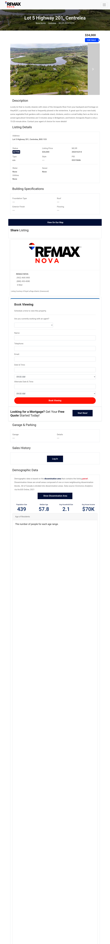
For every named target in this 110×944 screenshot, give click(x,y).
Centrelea (52, 23)
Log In (55, 467)
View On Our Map (55, 230)
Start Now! (83, 421)
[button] (17, 73)
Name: (17, 341)
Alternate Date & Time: (24, 390)
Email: (17, 362)
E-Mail (19, 293)
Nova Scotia (40, 23)
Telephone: (19, 352)
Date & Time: (19, 373)
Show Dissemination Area (55, 504)
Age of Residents (22, 525)
